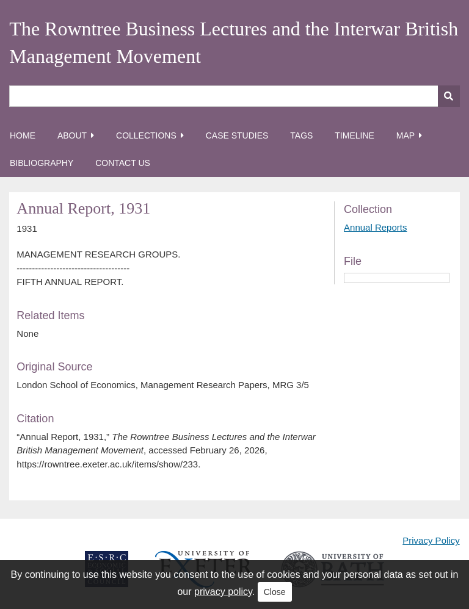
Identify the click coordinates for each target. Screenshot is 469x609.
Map (405, 135)
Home (22, 135)
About (72, 135)
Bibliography (41, 163)
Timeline (354, 135)
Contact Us (122, 163)
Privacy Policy (430, 540)
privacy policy (223, 591)
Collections (146, 135)
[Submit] (449, 96)
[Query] (234, 96)
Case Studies (237, 135)
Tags (301, 135)
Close (275, 592)
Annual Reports (375, 227)
